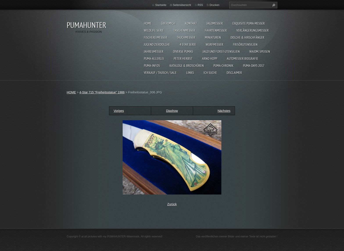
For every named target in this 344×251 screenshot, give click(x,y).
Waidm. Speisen (259, 51)
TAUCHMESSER (186, 37)
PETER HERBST (183, 58)
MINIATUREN (213, 37)
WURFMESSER (214, 44)
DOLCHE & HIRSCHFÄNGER (247, 37)
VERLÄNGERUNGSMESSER (252, 30)
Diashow (172, 111)
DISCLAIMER (234, 72)
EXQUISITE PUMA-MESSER (249, 23)
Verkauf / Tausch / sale (160, 72)
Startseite (160, 5)
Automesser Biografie (242, 58)
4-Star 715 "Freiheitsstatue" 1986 (102, 92)
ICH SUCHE (210, 72)
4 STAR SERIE (188, 44)
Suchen (273, 5)
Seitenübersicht (182, 5)
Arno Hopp (209, 58)
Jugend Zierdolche (157, 44)
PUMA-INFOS (152, 65)
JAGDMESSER (215, 23)
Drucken (214, 5)
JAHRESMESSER (153, 51)
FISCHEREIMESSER (155, 37)
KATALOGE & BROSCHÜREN (187, 65)
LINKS (190, 72)
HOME (148, 23)
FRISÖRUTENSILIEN (245, 44)
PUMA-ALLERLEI (154, 58)
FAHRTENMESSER (216, 30)
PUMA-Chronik (223, 65)
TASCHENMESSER (184, 30)
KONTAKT (191, 23)
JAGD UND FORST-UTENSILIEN (221, 51)
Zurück (172, 204)
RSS (200, 5)
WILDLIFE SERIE (154, 30)
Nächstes (224, 111)
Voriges (119, 111)
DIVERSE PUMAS (183, 51)
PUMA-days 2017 (253, 65)
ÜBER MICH (168, 23)
